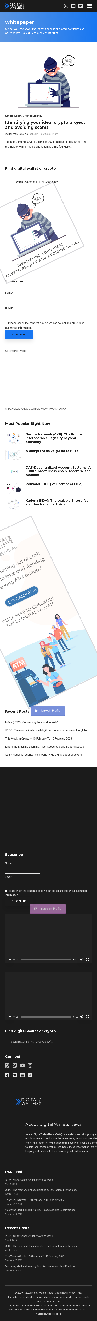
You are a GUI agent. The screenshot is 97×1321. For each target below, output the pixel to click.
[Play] (9, 959)
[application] (48, 938)
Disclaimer (60, 1292)
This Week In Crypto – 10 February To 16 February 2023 (38, 738)
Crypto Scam (13, 115)
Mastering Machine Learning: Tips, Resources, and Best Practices (44, 746)
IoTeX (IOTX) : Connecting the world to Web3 (32, 722)
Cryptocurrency (32, 115)
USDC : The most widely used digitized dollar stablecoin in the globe (46, 730)
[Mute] (82, 959)
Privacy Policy (74, 1292)
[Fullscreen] (87, 959)
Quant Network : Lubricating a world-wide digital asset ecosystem (44, 754)
